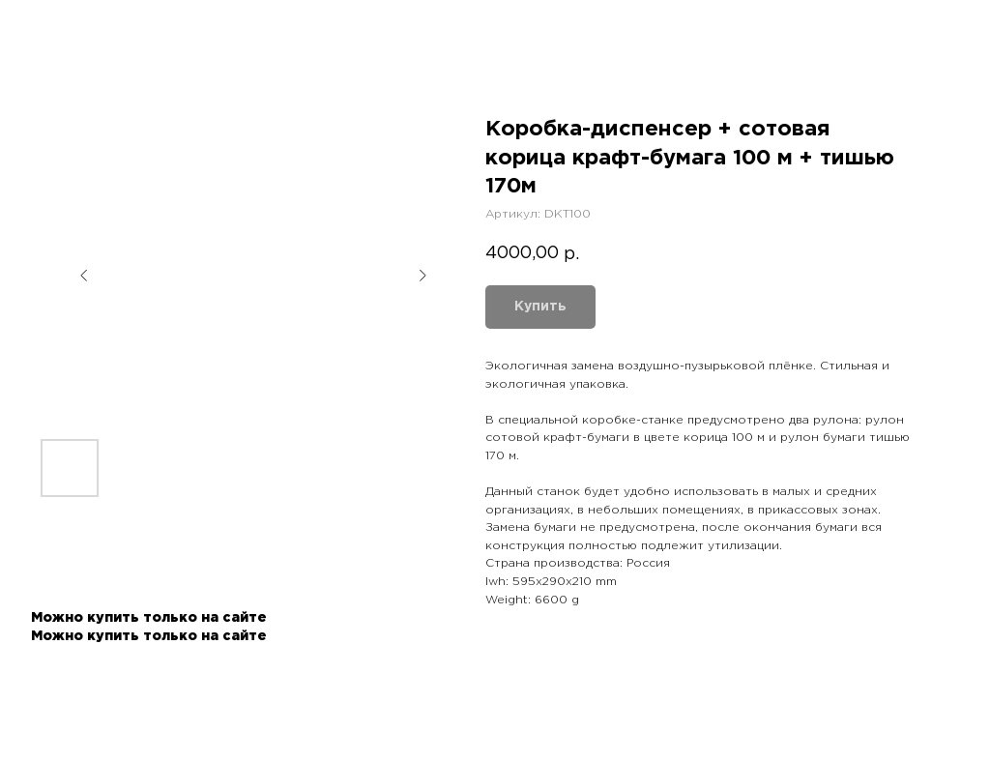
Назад (52, 27)
